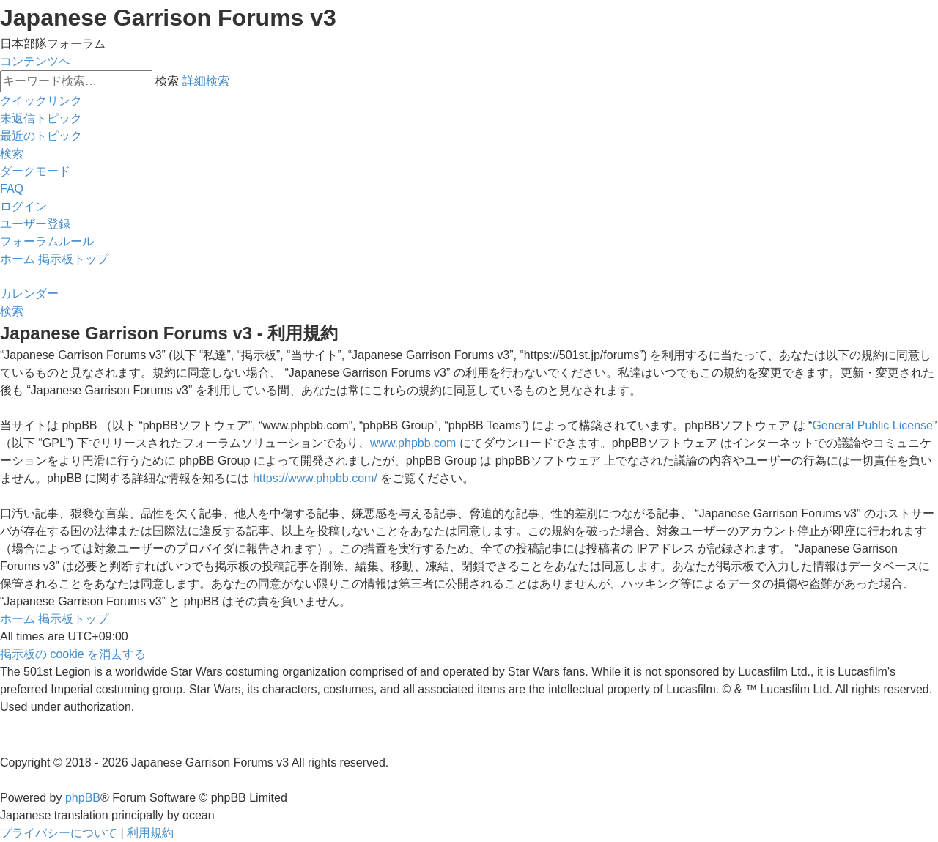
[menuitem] (41, 118)
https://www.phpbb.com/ (315, 478)
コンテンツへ (35, 61)
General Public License (872, 425)
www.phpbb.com (413, 443)
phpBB (82, 797)
